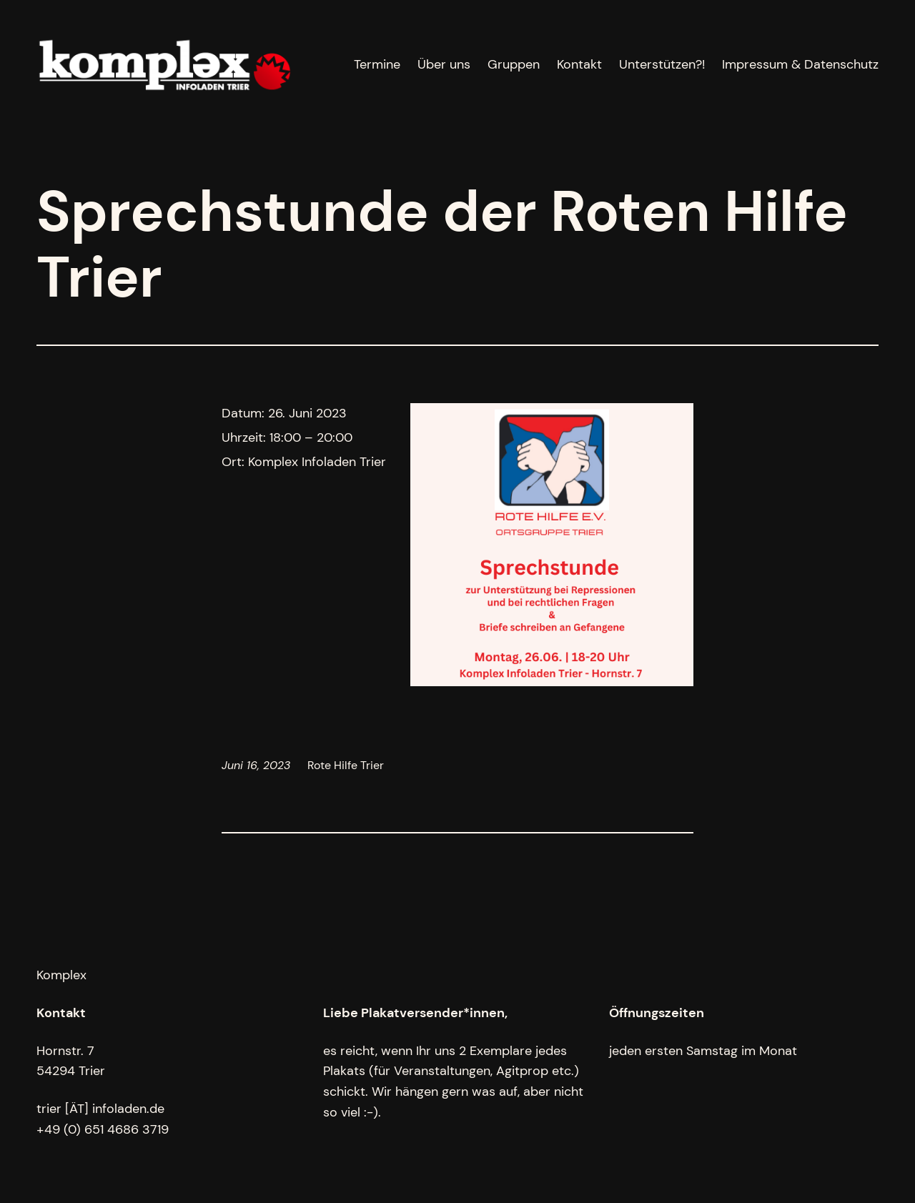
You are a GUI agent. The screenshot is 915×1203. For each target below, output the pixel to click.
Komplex (61, 975)
